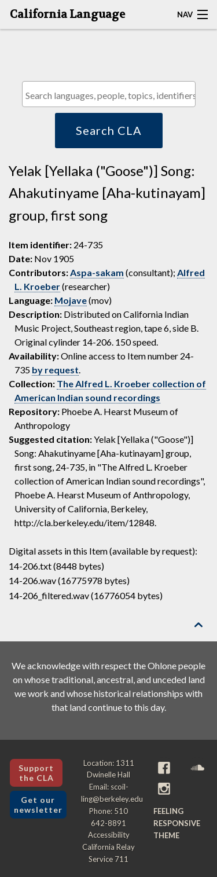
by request (55, 369)
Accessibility (109, 834)
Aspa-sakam (97, 272)
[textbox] (111, 95)
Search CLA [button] (109, 130)
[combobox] (109, 94)
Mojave (70, 300)
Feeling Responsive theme (176, 823)
